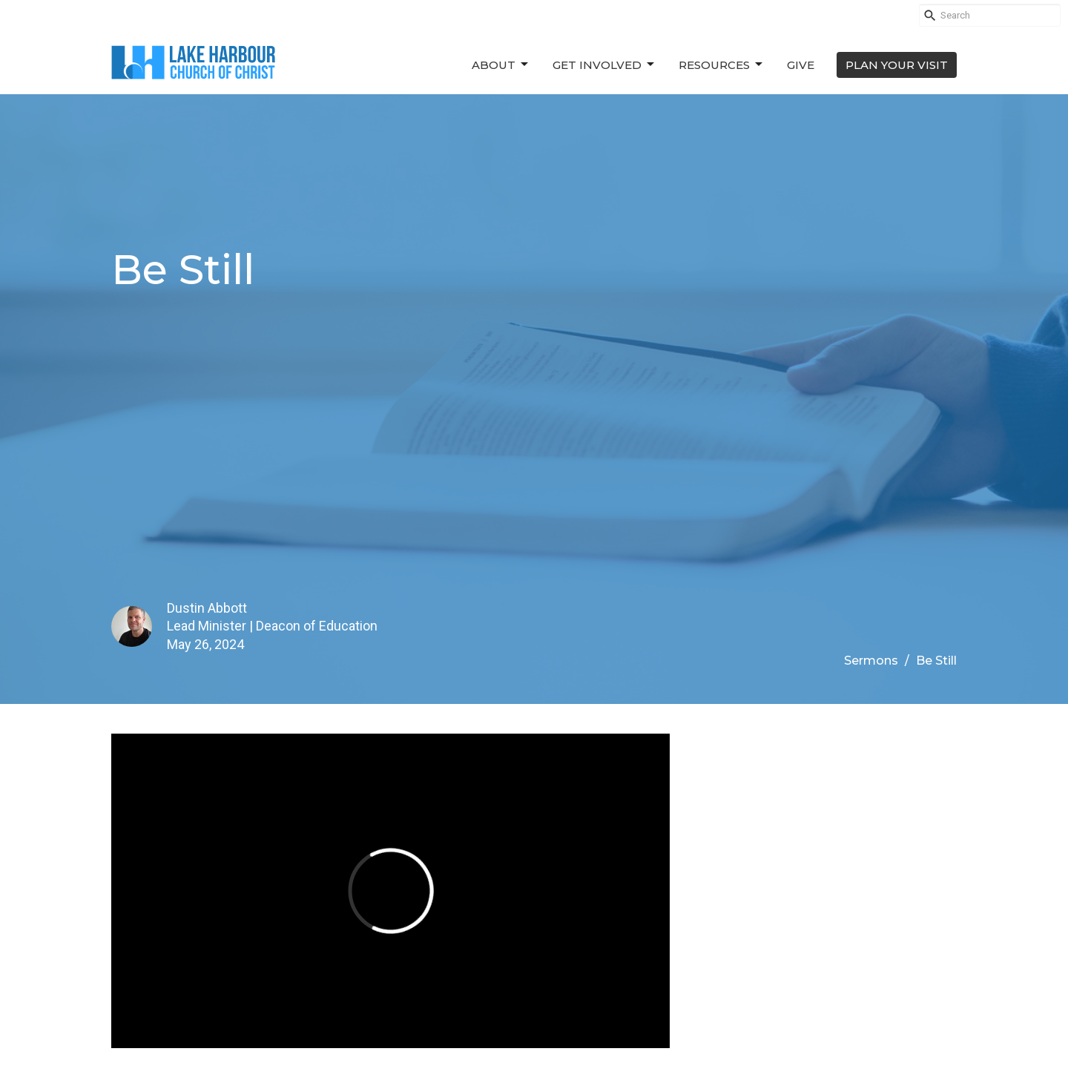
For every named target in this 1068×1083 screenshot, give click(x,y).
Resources (722, 64)
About (501, 64)
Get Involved (604, 64)
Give (800, 65)
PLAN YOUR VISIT (897, 65)
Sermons (871, 661)
